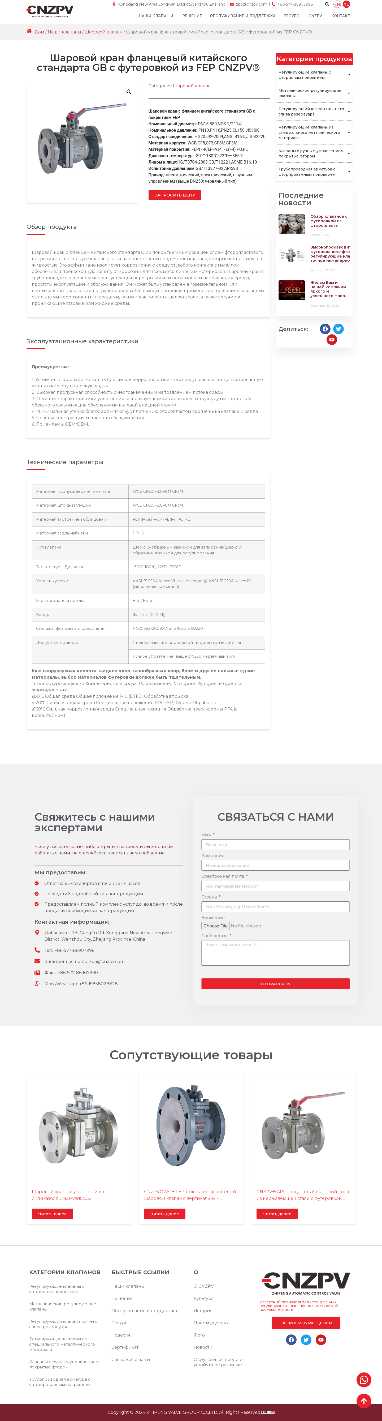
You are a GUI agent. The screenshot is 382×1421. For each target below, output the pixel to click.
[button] (327, 4)
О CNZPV (204, 1286)
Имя (366, 835)
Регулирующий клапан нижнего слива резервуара (314, 111)
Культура (204, 1298)
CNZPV (315, 16)
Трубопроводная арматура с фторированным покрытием (314, 172)
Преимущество (211, 1322)
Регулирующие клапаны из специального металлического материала (314, 132)
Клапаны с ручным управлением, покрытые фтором (314, 153)
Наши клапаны (156, 16)
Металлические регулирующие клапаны (314, 93)
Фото (199, 1335)
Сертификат (124, 1347)
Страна (369, 897)
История (203, 1310)
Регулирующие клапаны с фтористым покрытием (314, 75)
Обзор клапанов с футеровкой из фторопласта (329, 221)
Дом (39, 32)
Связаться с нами (130, 1359)
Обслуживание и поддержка (243, 16)
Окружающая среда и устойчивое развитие (218, 1362)
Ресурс (291, 16)
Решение (192, 16)
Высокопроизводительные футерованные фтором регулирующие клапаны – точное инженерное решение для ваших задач (338, 256)
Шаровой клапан (104, 32)
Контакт (341, 16)
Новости (120, 1335)
